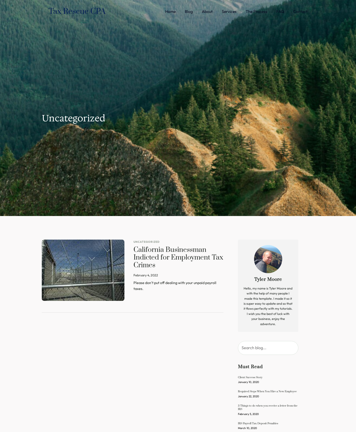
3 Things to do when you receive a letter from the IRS (267, 407)
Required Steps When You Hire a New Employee (267, 391)
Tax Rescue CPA (77, 12)
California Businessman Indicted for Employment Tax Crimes (178, 257)
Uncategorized (147, 241)
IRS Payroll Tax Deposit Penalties (258, 423)
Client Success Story (250, 377)
